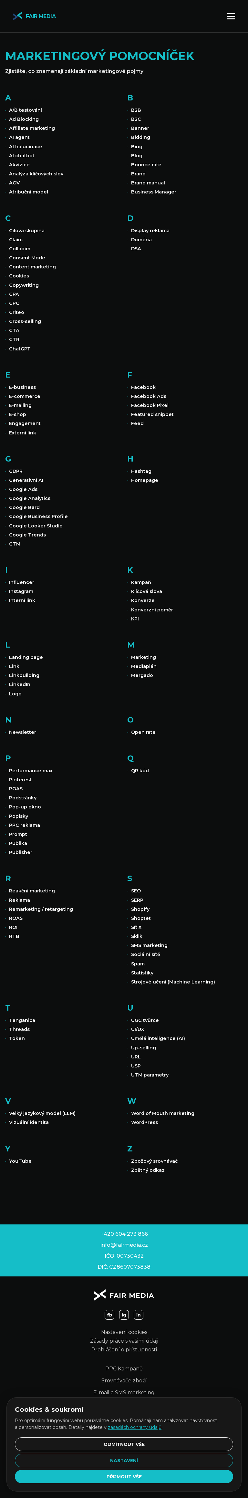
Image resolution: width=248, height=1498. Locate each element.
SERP (137, 900)
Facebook (143, 387)
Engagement (25, 423)
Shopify (140, 909)
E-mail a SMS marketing (124, 1392)
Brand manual (148, 183)
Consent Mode (27, 258)
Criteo (16, 312)
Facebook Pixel (150, 405)
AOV (14, 183)
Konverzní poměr (152, 610)
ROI (13, 927)
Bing (136, 147)
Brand (138, 174)
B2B (136, 110)
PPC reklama (24, 825)
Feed (137, 423)
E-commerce (24, 396)
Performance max (31, 771)
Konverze (143, 600)
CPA (14, 294)
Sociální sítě (145, 954)
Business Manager (153, 192)
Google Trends (27, 535)
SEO (136, 891)
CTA (14, 330)
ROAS (16, 918)
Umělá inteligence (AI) (158, 1038)
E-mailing (20, 405)
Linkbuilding (24, 675)
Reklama (19, 900)
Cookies (19, 276)
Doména (141, 240)
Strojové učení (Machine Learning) (173, 982)
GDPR (16, 471)
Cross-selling (25, 321)
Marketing (143, 657)
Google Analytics (29, 498)
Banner (140, 128)
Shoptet (141, 918)
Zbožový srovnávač (154, 1161)
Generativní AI (26, 480)
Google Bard (24, 507)
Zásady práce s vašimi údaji (124, 1341)
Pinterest (20, 780)
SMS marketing (149, 945)
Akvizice (19, 165)
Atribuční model (28, 192)
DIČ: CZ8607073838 (124, 1267)
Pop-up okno (25, 807)
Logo (15, 694)
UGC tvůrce (145, 1020)
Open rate (143, 732)
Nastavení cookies (124, 1332)
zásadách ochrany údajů (134, 1426)
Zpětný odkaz (148, 1170)
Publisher (20, 852)
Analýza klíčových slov (36, 174)
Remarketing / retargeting (41, 909)
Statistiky (142, 973)
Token (17, 1038)
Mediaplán (144, 666)
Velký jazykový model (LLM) (42, 1113)
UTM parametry (150, 1075)
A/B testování (25, 110)
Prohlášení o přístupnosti (124, 1350)
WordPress (144, 1122)
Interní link (22, 600)
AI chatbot (22, 156)
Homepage (144, 480)
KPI (135, 619)
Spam (138, 964)
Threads (19, 1029)
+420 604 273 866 (124, 1234)
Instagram (21, 591)
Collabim (19, 249)
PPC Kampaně (124, 1369)
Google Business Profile (38, 516)
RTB (14, 936)
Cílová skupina (27, 231)
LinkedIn (19, 684)
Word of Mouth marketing (162, 1113)
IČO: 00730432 (124, 1256)
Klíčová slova (146, 591)
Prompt (18, 834)
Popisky (18, 816)
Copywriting (24, 285)
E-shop (17, 414)
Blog (136, 156)
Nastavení (124, 1460)
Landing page (26, 657)
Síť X (136, 927)
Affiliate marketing (32, 128)
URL (136, 1057)
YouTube (20, 1161)
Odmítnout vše (124, 1443)
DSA (136, 249)
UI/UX (137, 1029)
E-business (22, 387)
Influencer (21, 582)
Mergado (142, 675)
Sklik (136, 936)
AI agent (19, 137)
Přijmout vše (124, 1476)
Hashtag (141, 471)
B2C (136, 119)
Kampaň (141, 582)
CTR (14, 339)
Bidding (140, 137)
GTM (14, 544)
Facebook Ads (148, 396)
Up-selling (143, 1048)
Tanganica (22, 1020)
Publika (18, 843)
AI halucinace (25, 147)
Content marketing (32, 267)
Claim (16, 240)
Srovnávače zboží (124, 1381)
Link (14, 666)
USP (136, 1066)
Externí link (22, 433)
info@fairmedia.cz (124, 1245)
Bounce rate (146, 165)
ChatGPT (20, 349)
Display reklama (150, 231)
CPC (14, 303)
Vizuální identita (29, 1122)
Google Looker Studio (36, 526)
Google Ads (23, 489)
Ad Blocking (24, 119)
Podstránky (22, 798)
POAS (16, 789)
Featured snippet (152, 414)
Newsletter (22, 732)
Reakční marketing (32, 891)
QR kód (140, 771)
